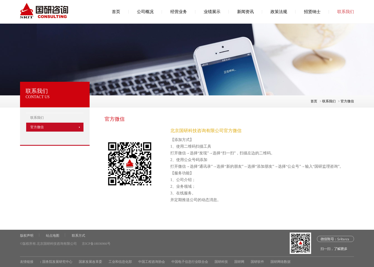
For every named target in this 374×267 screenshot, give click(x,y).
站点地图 (52, 235)
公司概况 (145, 11)
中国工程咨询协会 (151, 262)
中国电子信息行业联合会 (189, 262)
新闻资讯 (245, 11)
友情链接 (26, 262)
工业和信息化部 (120, 262)
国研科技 (221, 262)
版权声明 (26, 235)
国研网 (239, 262)
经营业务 (178, 11)
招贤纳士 (312, 11)
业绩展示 (212, 11)
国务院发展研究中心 (57, 262)
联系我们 (345, 11)
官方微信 (347, 101)
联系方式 (78, 235)
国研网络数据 (280, 262)
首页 (116, 11)
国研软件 (257, 262)
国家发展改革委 (90, 262)
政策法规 (278, 11)
